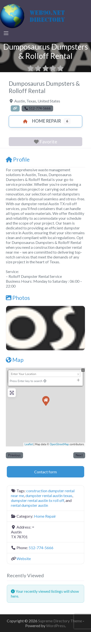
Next (79, 455)
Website (24, 558)
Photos (18, 297)
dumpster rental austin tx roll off (37, 500)
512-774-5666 (41, 547)
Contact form (45, 471)
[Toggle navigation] (6, 33)
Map (15, 359)
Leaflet (29, 444)
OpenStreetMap (59, 444)
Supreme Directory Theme (60, 620)
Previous (14, 455)
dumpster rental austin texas (48, 495)
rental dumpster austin (29, 505)
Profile (18, 159)
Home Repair (40, 121)
